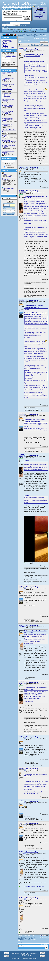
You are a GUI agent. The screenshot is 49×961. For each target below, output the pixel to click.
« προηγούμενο (38, 38)
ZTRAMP (6, 113)
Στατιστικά (5, 170)
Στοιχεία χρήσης (7, 50)
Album (23, 29)
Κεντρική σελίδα (7, 41)
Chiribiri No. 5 (5, 135)
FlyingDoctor (7, 96)
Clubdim (12, 9)
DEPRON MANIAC (8, 106)
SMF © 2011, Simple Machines (30, 953)
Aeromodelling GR (22, 34)
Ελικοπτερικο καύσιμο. (7, 124)
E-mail (36, 6)
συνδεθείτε (24, 11)
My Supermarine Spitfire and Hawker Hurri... (8, 152)
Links (4, 44)
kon (5, 80)
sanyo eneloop (33, 36)
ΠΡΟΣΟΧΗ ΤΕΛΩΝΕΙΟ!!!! (7, 105)
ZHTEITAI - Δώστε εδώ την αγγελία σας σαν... (8, 79)
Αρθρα (5, 43)
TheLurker (6, 136)
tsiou (5, 147)
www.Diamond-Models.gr (7, 118)
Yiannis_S (6, 153)
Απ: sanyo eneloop (32, 49)
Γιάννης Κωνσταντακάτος (10, 74)
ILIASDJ (6, 125)
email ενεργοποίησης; (12, 13)
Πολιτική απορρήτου (24, 954)
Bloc (30, 955)
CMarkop (6, 101)
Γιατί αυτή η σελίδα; (8, 47)
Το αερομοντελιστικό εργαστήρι (26, 938)
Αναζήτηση (39, 29)
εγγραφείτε (5, 12)
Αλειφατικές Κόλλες (6, 140)
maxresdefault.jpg (28, 562)
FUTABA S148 (43, 125)
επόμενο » (46, 939)
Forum (17, 29)
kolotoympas (21, 36)
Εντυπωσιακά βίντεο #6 (7, 89)
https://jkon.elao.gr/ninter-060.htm (34, 886)
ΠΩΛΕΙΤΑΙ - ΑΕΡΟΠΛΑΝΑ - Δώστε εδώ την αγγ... (8, 112)
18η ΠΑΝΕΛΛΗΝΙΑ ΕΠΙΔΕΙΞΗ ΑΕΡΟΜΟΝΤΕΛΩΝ (8, 146)
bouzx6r (21, 48)
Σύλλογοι (5, 46)
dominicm (6, 132)
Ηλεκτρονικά (28, 35)
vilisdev (5, 85)
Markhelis (6, 90)
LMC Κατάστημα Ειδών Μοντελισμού (7, 94)
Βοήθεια (31, 29)
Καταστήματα (7, 40)
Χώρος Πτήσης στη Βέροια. (8, 84)
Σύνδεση (24, 31)
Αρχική (10, 29)
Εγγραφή (32, 31)
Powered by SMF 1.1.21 (17, 953)
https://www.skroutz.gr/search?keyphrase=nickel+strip (33, 792)
